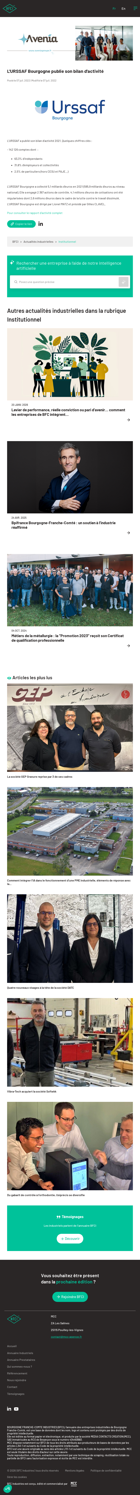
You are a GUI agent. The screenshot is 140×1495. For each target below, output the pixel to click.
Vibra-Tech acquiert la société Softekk (31, 1091)
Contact (12, 1386)
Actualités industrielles (38, 241)
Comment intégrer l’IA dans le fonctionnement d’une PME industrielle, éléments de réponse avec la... (69, 882)
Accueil (12, 1346)
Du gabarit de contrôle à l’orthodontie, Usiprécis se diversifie (46, 1195)
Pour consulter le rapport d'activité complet (35, 213)
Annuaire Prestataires (21, 1359)
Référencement (17, 1373)
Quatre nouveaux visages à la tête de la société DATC (40, 987)
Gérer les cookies (17, 1477)
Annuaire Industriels (20, 1353)
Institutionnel (67, 241)
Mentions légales (74, 1470)
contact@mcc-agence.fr (66, 1336)
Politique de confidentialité (106, 1470)
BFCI (15, 241)
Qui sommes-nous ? (19, 1366)
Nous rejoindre (16, 1380)
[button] (7, 1488)
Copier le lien (21, 223)
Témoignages (15, 1393)
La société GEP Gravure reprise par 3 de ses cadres (39, 776)
